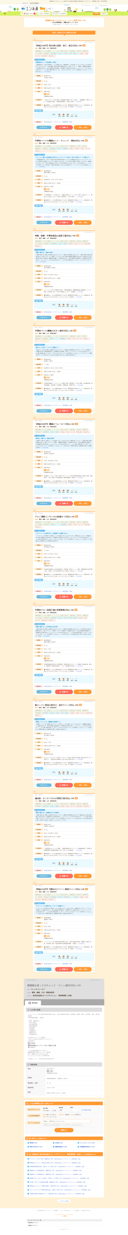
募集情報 (35, 1003)
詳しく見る (83, 127)
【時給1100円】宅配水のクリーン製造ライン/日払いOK (60, 889)
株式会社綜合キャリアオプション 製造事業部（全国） (58, 122)
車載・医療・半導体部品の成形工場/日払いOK (55, 236)
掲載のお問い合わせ (104, 5)
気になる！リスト (30, 14)
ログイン (104, 13)
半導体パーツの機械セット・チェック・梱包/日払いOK (59, 141)
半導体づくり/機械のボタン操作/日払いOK (54, 331)
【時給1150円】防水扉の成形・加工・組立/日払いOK (58, 45)
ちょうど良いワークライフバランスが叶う (30, 5)
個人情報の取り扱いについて (44, 1210)
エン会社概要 (76, 1210)
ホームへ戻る (65, 1201)
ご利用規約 (55, 1210)
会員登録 (96, 13)
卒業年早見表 (87, 1110)
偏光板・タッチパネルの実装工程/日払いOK (54, 798)
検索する (64, 1130)
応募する (65, 127)
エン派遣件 (24, 3)
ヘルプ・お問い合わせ (85, 5)
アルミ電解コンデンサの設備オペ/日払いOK (55, 517)
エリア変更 (48, 8)
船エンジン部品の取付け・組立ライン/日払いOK (56, 705)
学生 (54, 1110)
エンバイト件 (34, 3)
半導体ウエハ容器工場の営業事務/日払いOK (54, 610)
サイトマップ (95, 5)
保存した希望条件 (44, 13)
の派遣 (33, 1143)
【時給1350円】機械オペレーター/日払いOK (54, 424)
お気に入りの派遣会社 (60, 13)
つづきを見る (47, 71)
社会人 (47, 1110)
